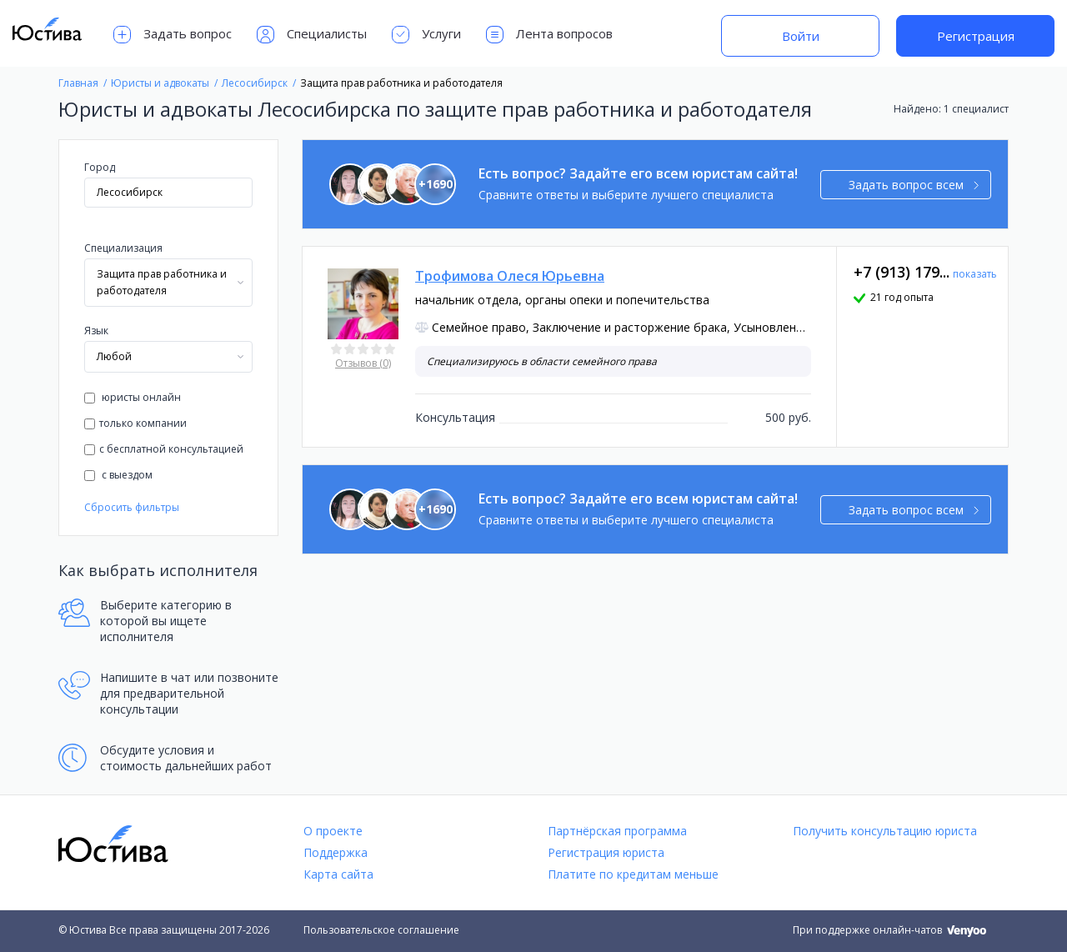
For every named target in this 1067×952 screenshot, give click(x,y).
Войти (800, 36)
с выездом (118, 475)
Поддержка (335, 852)
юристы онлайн (132, 397)
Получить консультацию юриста (885, 831)
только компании (135, 423)
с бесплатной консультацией (163, 449)
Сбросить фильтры (131, 507)
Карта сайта (338, 874)
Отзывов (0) (363, 363)
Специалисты (312, 34)
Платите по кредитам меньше (633, 874)
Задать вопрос (172, 34)
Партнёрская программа (617, 831)
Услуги (426, 34)
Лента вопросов (549, 34)
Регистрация (975, 36)
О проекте (333, 831)
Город (99, 167)
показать (975, 274)
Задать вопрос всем (914, 185)
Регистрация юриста (606, 852)
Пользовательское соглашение (381, 930)
